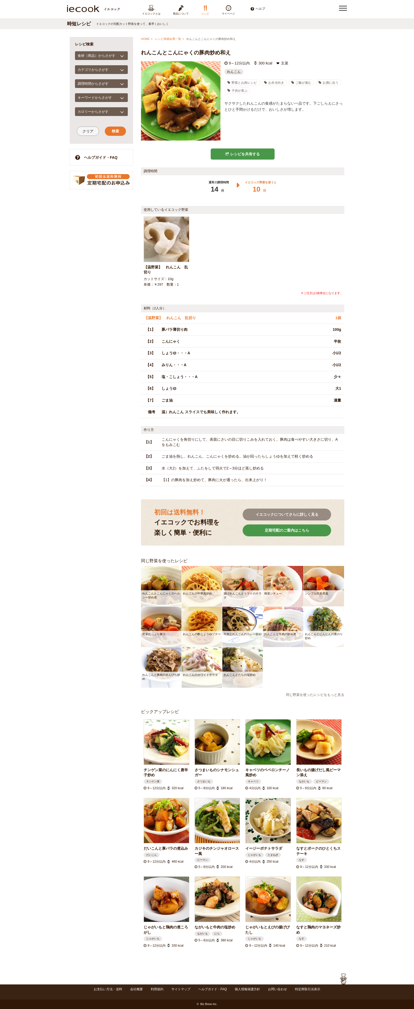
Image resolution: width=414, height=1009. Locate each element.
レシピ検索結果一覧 (168, 38)
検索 (115, 131)
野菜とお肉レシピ (242, 83)
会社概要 (136, 989)
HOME (145, 38)
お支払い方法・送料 (108, 989)
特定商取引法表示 (307, 989)
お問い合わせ (277, 989)
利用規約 (157, 989)
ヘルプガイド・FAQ (96, 157)
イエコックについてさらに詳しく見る (287, 514)
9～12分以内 (239, 63)
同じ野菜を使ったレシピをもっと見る (315, 695)
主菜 (284, 63)
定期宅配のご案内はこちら (287, 530)
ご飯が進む (301, 83)
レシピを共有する (242, 154)
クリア (87, 131)
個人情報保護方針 (247, 989)
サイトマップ (180, 989)
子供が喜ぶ (237, 90)
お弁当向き (274, 83)
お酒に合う (328, 83)
